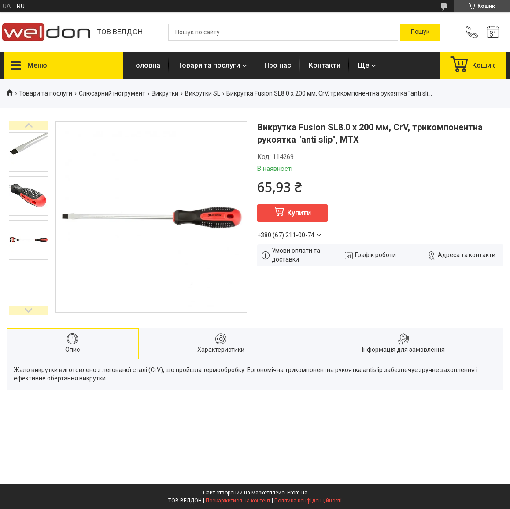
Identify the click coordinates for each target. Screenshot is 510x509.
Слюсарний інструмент (112, 93)
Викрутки (165, 93)
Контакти (324, 65)
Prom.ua (297, 493)
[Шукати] (420, 32)
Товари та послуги (209, 65)
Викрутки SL (202, 93)
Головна (146, 65)
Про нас (277, 65)
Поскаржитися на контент (238, 501)
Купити (299, 213)
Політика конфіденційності (308, 501)
